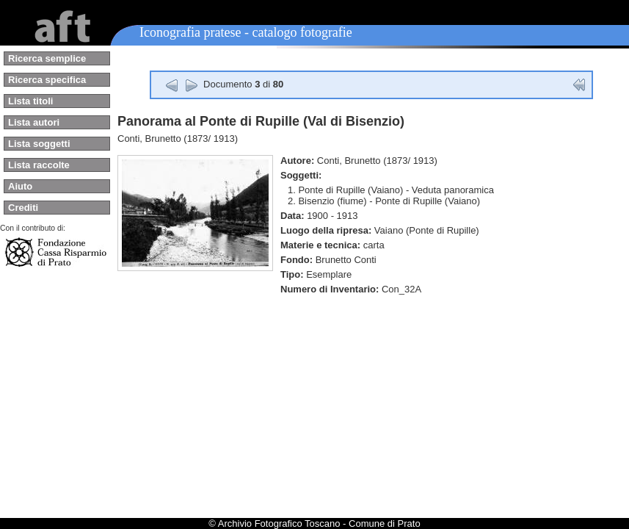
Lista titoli (30, 101)
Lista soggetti (39, 143)
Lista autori (33, 122)
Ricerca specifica (47, 79)
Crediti (23, 207)
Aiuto (20, 186)
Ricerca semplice (47, 58)
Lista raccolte (39, 164)
